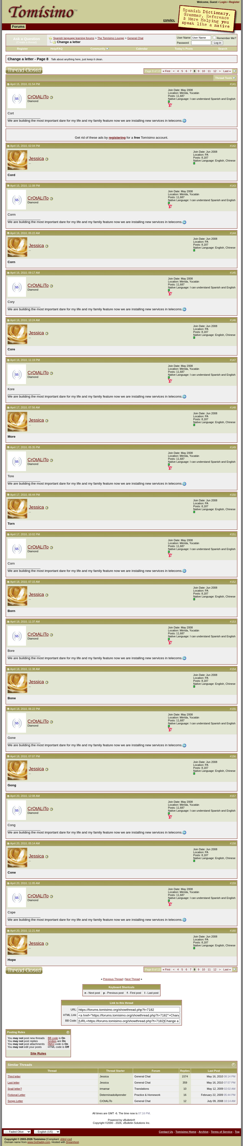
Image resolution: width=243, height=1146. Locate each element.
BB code (53, 1038)
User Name (184, 37)
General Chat (135, 38)
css (69, 1139)
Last (227, 71)
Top (237, 1131)
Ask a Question (26, 39)
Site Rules (38, 1053)
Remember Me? (224, 38)
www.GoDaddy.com (38, 1142)
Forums (18, 27)
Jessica (36, 158)
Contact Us (166, 1131)
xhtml (63, 1139)
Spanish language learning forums (73, 38)
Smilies (52, 1041)
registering (117, 137)
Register (234, 1)
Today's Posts (184, 48)
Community (99, 48)
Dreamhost (72, 1142)
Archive (203, 1131)
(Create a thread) (26, 42)
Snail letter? (15, 1088)
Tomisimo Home (186, 1131)
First (166, 71)
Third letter (14, 1076)
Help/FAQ (57, 48)
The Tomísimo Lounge (110, 38)
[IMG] (51, 1043)
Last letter (13, 1082)
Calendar (142, 48)
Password (183, 42)
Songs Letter (15, 1101)
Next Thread (132, 979)
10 (203, 71)
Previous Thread (113, 979)
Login (223, 1)
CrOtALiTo (38, 96)
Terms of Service (221, 1131)
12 (214, 71)
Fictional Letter (16, 1094)
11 (209, 71)
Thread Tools (223, 77)
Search (222, 48)
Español (169, 20)
